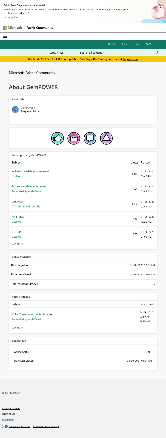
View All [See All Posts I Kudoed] (17, 328)
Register (112, 43)
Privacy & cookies (11, 408)
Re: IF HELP (18, 216)
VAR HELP (18, 201)
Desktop (16, 176)
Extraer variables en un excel (29, 186)
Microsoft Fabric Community (32, 72)
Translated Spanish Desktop (28, 191)
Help (137, 43)
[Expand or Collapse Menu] (5, 36)
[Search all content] (119, 52)
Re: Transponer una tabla (30, 314)
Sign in (125, 43)
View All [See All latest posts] (17, 244)
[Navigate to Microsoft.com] (12, 28)
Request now (130, 59)
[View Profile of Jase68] (146, 320)
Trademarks (8, 419)
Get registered (12, 17)
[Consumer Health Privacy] (46, 426)
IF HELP (16, 232)
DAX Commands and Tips (27, 206)
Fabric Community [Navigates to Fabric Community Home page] (40, 27)
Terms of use (8, 413)
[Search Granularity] (62, 52)
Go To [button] (149, 44)
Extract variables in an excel (32, 171)
